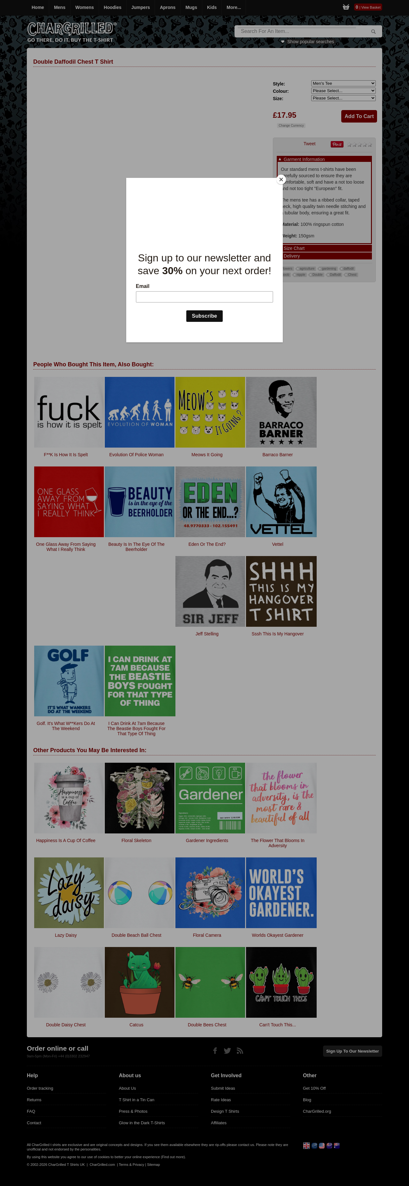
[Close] (281, 179)
